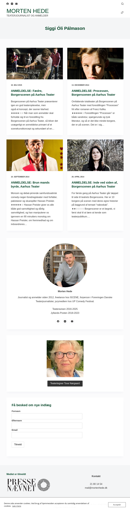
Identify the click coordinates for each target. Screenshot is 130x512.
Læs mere (16, 506)
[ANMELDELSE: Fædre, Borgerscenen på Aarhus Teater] (34, 63)
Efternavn (17, 420)
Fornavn (16, 411)
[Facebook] (7, 4)
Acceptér (117, 504)
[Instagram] (12, 4)
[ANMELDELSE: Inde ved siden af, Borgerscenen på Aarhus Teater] (95, 155)
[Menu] (122, 12)
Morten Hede (27, 11)
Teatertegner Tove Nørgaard (65, 383)
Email (15, 429)
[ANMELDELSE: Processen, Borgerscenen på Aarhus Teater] (95, 63)
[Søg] (122, 4)
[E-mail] (16, 4)
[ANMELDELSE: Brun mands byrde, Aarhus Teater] (34, 155)
